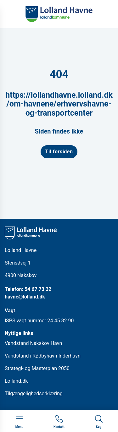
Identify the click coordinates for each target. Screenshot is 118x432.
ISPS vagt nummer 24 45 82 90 (39, 321)
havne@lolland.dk (25, 297)
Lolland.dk (16, 381)
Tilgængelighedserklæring (34, 393)
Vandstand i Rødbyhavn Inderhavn (43, 356)
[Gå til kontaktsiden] (59, 422)
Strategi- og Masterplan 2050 (37, 368)
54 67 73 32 (38, 289)
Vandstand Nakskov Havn (33, 343)
